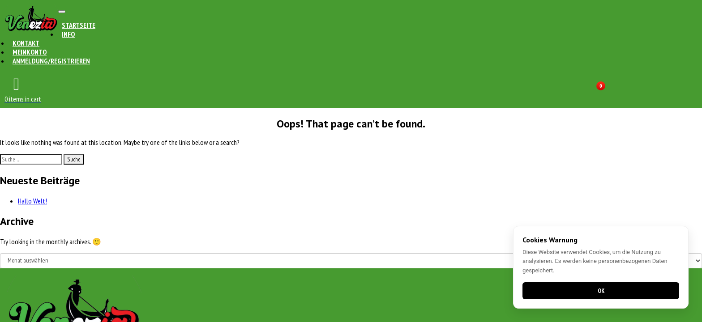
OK (601, 291)
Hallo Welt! (32, 200)
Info (68, 34)
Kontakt (26, 42)
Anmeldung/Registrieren (51, 60)
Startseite (78, 25)
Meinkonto (30, 51)
